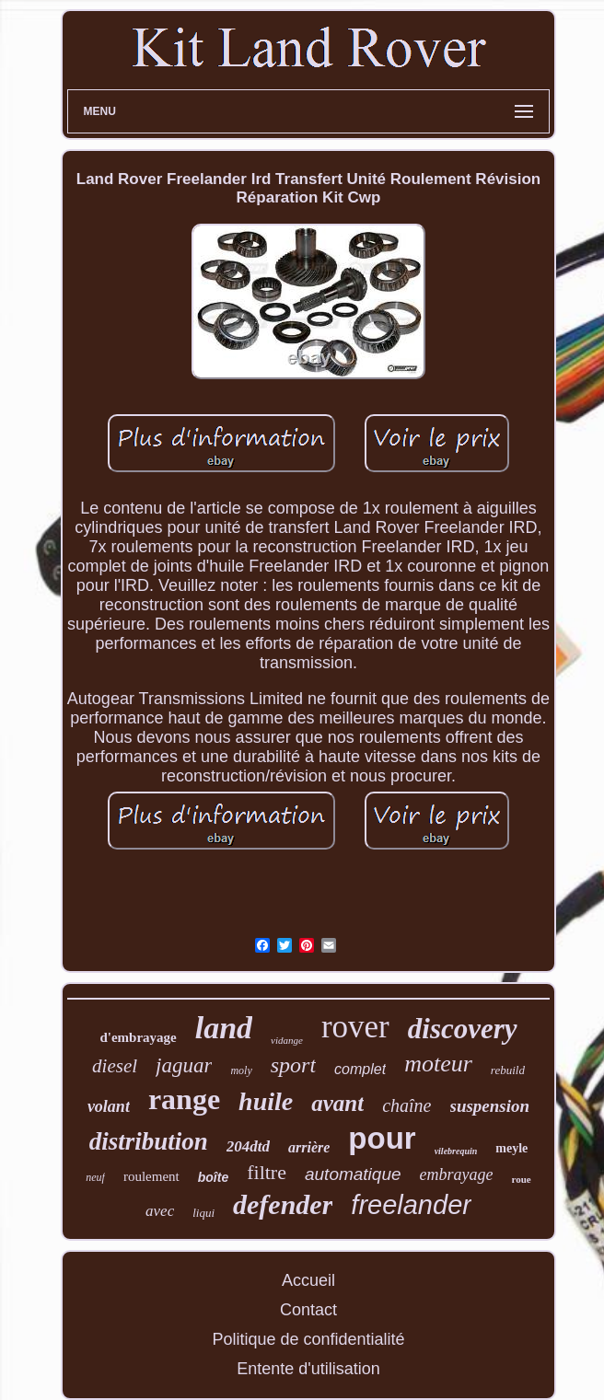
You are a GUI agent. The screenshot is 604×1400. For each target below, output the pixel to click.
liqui (203, 1213)
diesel (114, 1066)
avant (337, 1103)
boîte (213, 1177)
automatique (353, 1174)
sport (293, 1065)
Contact (308, 1310)
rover (355, 1027)
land (223, 1028)
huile (265, 1101)
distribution (148, 1141)
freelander (411, 1205)
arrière (309, 1147)
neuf (95, 1177)
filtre (266, 1172)
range (184, 1099)
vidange (287, 1040)
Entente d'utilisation (308, 1369)
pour (381, 1138)
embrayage (457, 1174)
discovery (462, 1028)
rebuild (508, 1070)
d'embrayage (137, 1037)
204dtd (248, 1146)
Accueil (308, 1280)
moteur (438, 1063)
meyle (511, 1148)
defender (282, 1204)
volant (108, 1106)
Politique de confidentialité (308, 1339)
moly (240, 1070)
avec (159, 1211)
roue (521, 1179)
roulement (151, 1176)
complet (360, 1069)
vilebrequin (456, 1151)
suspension (490, 1106)
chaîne (406, 1105)
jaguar (184, 1065)
